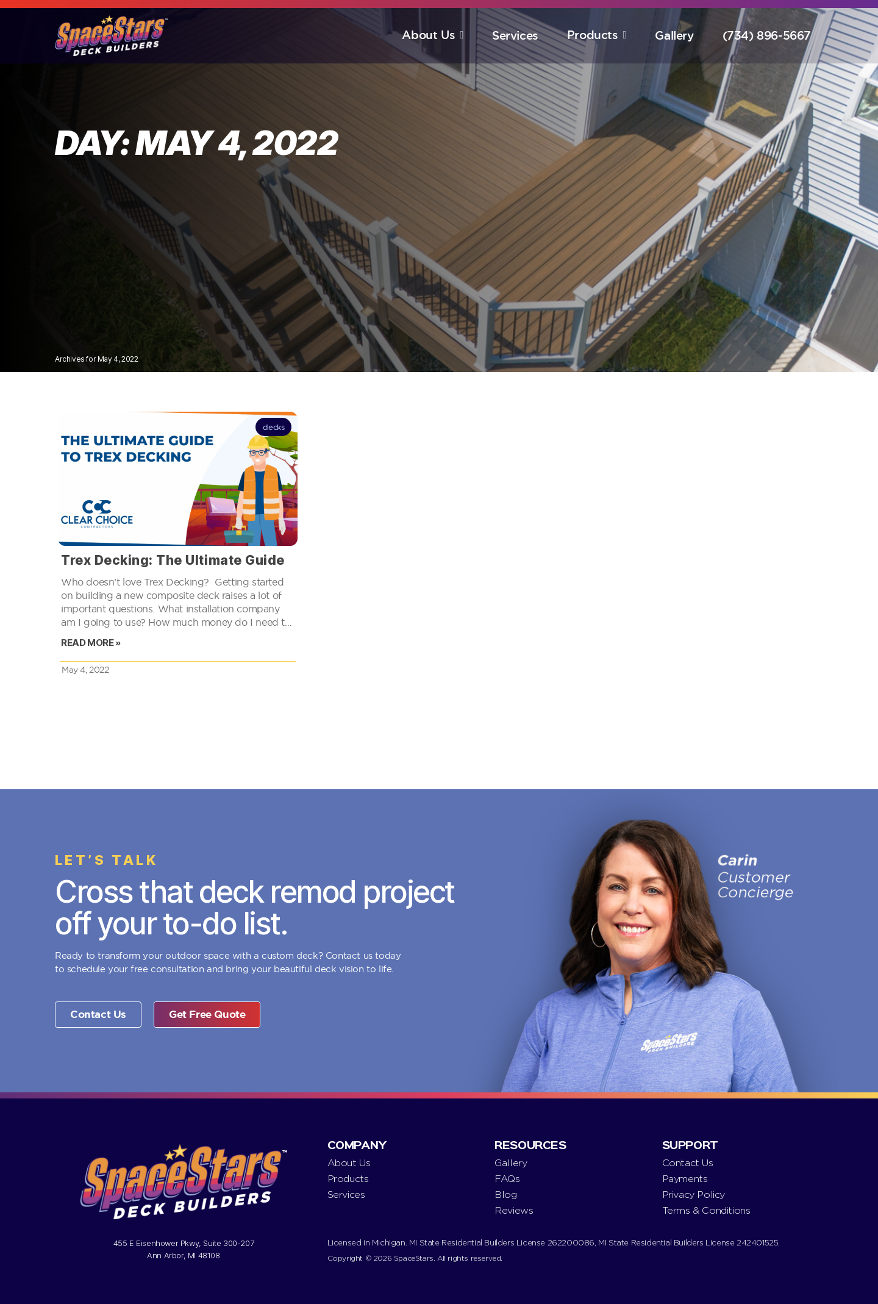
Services (515, 35)
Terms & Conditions (706, 1210)
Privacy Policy (693, 1194)
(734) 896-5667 (767, 35)
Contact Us (687, 1163)
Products (592, 35)
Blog (505, 1194)
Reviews (513, 1210)
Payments (685, 1178)
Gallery (674, 35)
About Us (428, 35)
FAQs (506, 1178)
